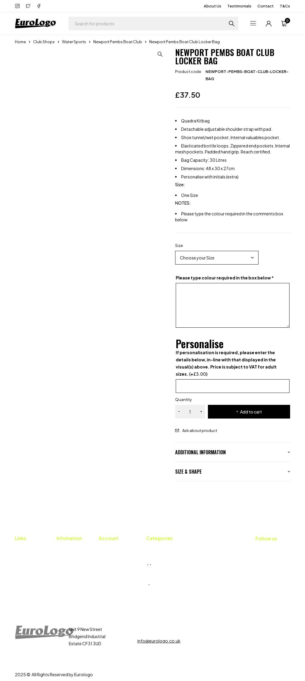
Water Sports (74, 41)
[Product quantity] (190, 412)
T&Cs (285, 6)
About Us (212, 6)
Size (179, 245)
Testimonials (239, 6)
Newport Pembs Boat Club (117, 41)
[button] (160, 54)
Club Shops (44, 41)
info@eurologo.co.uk (158, 640)
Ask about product (199, 430)
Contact (265, 6)
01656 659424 (158, 629)
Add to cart (251, 411)
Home (20, 41)
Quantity (183, 399)
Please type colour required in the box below (225, 277)
